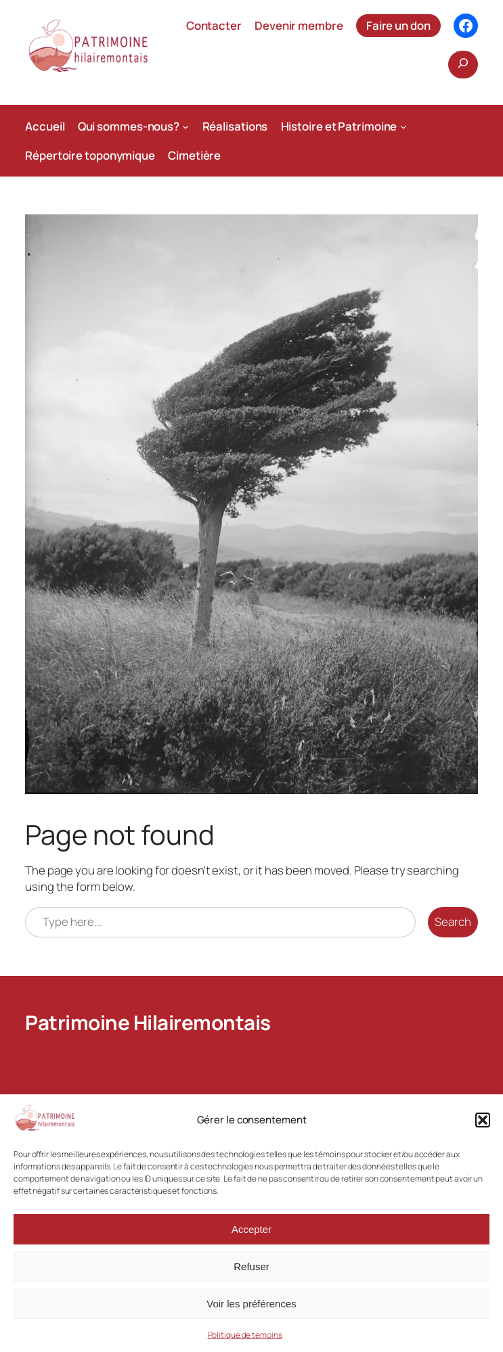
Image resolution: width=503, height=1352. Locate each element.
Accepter (251, 1229)
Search (453, 921)
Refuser (251, 1266)
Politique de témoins (245, 1335)
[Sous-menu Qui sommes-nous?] (185, 125)
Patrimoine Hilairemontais (148, 1022)
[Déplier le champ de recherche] (463, 64)
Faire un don (398, 25)
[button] (482, 1120)
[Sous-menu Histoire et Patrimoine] (403, 125)
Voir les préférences (251, 1303)
